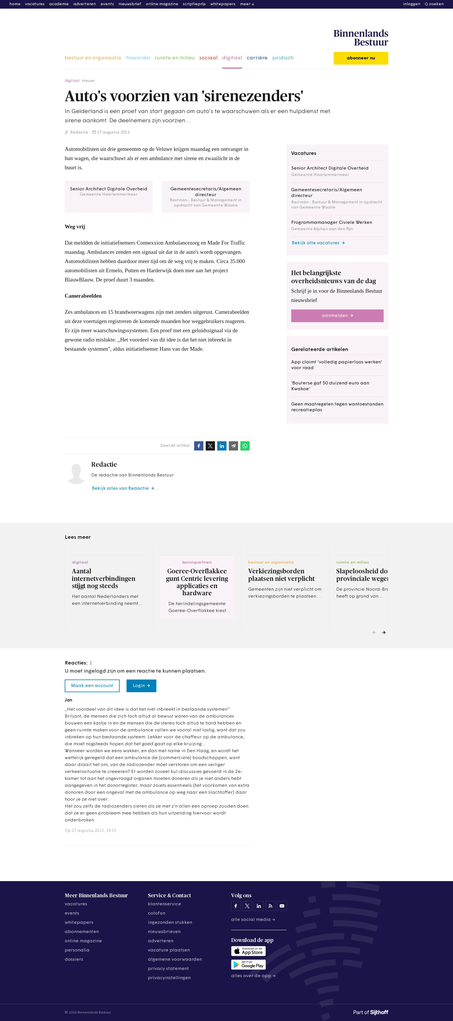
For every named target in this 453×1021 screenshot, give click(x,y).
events (107, 4)
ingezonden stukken (170, 922)
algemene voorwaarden (175, 959)
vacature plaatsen (169, 950)
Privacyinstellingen (169, 978)
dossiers (74, 959)
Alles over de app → (253, 976)
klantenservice (164, 904)
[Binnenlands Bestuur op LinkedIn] (258, 906)
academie (59, 4)
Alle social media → (253, 919)
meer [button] (245, 4)
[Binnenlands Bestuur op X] (247, 906)
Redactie (78, 132)
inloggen (411, 4)
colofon (156, 913)
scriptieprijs (194, 4)
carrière (257, 58)
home (15, 4)
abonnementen (82, 932)
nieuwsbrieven (164, 932)
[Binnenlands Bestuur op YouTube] (282, 906)
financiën (138, 58)
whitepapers (222, 4)
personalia (77, 950)
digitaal (232, 58)
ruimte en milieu (175, 58)
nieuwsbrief (129, 4)
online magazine (162, 4)
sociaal (208, 58)
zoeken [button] (436, 4)
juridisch (283, 58)
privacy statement (168, 968)
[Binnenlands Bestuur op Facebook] (235, 906)
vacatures (34, 4)
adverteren (84, 4)
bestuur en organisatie (93, 58)
